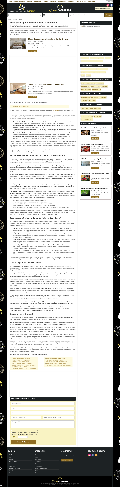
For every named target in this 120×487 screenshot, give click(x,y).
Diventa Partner (13, 461)
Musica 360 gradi (90, 83)
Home (10, 1)
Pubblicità (11, 463)
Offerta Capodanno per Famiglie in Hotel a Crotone (48, 39)
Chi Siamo (11, 454)
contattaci (56, 110)
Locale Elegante (85, 97)
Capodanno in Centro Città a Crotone (56, 363)
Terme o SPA (84, 108)
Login (109, 1)
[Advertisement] (42, 68)
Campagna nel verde (87, 119)
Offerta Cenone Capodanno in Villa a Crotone (95, 173)
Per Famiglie (94, 97)
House (92, 86)
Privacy (11, 470)
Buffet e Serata (96, 72)
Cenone (104, 72)
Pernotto (88, 75)
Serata (83, 75)
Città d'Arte (90, 116)
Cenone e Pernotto (102, 69)
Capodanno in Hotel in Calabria (20, 106)
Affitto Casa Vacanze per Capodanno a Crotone (95, 159)
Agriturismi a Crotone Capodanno (21, 360)
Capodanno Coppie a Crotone (20, 366)
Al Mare (83, 116)
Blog (77, 1)
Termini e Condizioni (14, 468)
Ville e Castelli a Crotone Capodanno (22, 363)
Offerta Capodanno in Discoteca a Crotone (94, 188)
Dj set (82, 83)
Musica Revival (85, 86)
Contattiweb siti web (59, 484)
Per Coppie (103, 97)
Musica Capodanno (40, 472)
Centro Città (97, 116)
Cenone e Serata (85, 72)
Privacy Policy (21, 430)
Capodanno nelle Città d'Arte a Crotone (57, 361)
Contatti (11, 459)
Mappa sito (12, 466)
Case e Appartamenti (96, 61)
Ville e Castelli (85, 61)
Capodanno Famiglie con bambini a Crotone (24, 368)
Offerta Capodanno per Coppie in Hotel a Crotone (47, 84)
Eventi (82, 58)
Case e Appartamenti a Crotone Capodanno (24, 365)
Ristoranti (107, 58)
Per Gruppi (84, 100)
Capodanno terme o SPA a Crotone (55, 358)
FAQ (10, 457)
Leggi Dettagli (32, 51)
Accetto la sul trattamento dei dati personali (26, 430)
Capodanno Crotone (19, 1)
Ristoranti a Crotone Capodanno (20, 361)
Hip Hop (98, 86)
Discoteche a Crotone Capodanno (21, 358)
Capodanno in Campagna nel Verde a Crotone (58, 365)
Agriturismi (101, 58)
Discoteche (93, 58)
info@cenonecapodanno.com (103, 8)
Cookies (11, 472)
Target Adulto (92, 100)
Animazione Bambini (95, 108)
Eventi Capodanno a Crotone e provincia (93, 128)
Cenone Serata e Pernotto (88, 69)
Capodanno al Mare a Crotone (54, 360)
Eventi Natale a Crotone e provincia (92, 144)
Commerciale (100, 83)
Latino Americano (86, 89)
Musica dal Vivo (96, 89)
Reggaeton (105, 86)
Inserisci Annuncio (67, 460)
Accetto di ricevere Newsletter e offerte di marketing (24, 432)
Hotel (87, 58)
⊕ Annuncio (91, 1)
